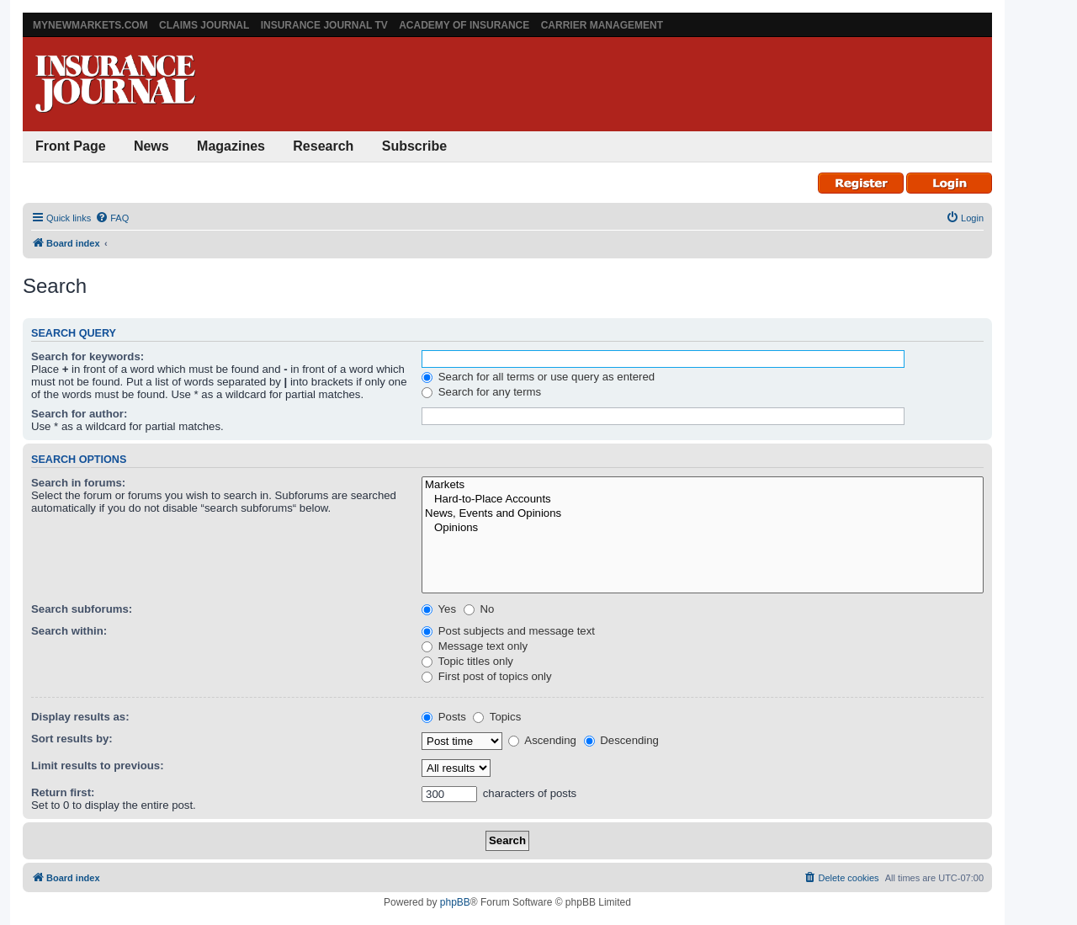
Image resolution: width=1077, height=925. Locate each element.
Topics (497, 716)
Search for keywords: (87, 356)
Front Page (70, 146)
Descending (621, 740)
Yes (439, 609)
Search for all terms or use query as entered (538, 376)
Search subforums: (81, 609)
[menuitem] (112, 218)
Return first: (62, 792)
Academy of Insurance (464, 25)
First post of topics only (487, 676)
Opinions (702, 528)
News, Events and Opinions (702, 514)
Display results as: (80, 716)
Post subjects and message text (508, 631)
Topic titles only (467, 661)
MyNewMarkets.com (90, 25)
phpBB (455, 902)
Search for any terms (481, 391)
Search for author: (79, 413)
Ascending (542, 740)
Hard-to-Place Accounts (702, 499)
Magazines (231, 146)
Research (323, 146)
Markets (702, 485)
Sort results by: (72, 738)
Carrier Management (602, 25)
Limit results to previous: (97, 765)
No (479, 609)
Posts (444, 716)
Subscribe (414, 146)
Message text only (475, 646)
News (151, 146)
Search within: (69, 631)
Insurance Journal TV (324, 25)
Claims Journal (204, 25)
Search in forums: (78, 482)
